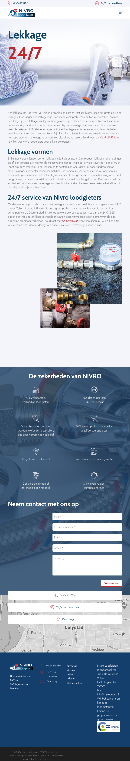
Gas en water (71, 672)
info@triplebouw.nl (108, 694)
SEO (42, 752)
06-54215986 (108, 137)
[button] (120, 12)
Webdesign (49, 752)
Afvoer (71, 678)
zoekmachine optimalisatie (20, 755)
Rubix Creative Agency (39, 759)
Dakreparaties (74, 683)
